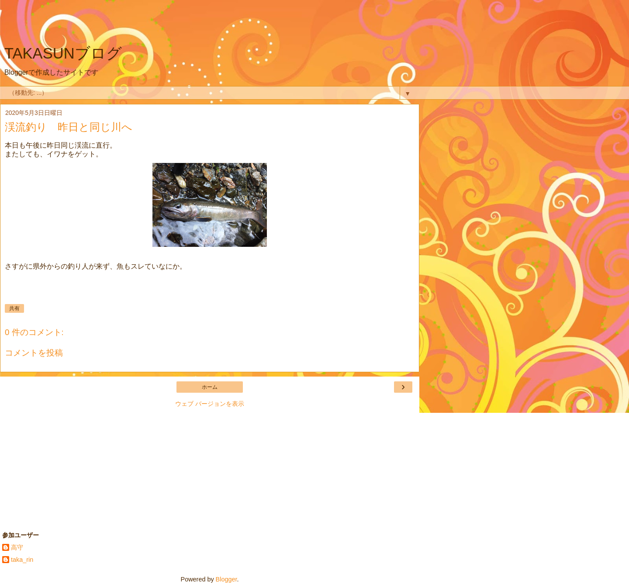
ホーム (210, 387)
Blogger (226, 579)
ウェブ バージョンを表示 (209, 403)
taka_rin (22, 559)
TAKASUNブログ (63, 53)
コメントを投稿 (34, 352)
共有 (14, 308)
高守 (17, 547)
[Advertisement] (210, 24)
